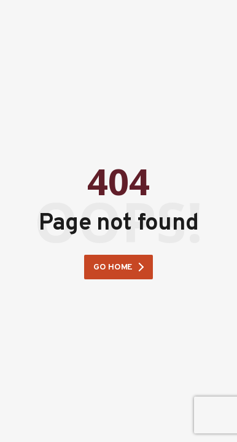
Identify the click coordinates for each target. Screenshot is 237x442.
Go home (113, 267)
